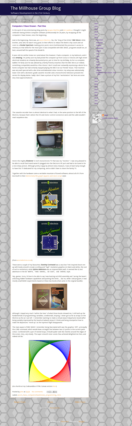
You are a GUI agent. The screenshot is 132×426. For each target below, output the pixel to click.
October (99, 45)
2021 (96, 37)
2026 (96, 23)
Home (50, 402)
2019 (96, 81)
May (97, 59)
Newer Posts (19, 402)
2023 (96, 32)
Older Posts (80, 402)
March (98, 65)
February (99, 67)
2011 (96, 101)
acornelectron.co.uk (24, 260)
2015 (96, 92)
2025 (96, 26)
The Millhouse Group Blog (36, 8)
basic (25, 395)
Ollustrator (65, 422)
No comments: (37, 392)
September (100, 48)
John (106, 115)
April (98, 62)
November (99, 42)
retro (59, 395)
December (99, 40)
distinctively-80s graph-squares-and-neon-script (44, 176)
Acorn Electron (44, 40)
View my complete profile (110, 118)
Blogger (82, 422)
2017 (96, 87)
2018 (96, 84)
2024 (96, 29)
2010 (96, 103)
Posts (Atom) (55, 408)
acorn (20, 395)
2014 (96, 95)
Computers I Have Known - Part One (29, 26)
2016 (96, 89)
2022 (96, 34)
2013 (96, 98)
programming (51, 395)
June (98, 56)
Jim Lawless (67, 30)
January (99, 70)
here (54, 386)
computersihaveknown (36, 395)
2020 (96, 78)
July (97, 53)
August (98, 51)
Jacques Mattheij (53, 30)
